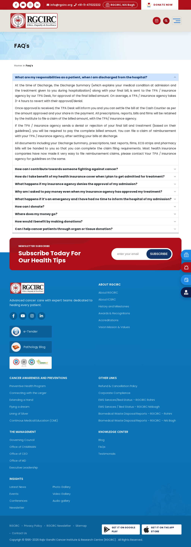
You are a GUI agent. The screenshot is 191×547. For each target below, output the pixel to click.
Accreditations (108, 320)
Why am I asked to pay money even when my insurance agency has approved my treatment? (88, 191)
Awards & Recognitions (114, 313)
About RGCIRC (108, 292)
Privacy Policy (33, 526)
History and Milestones (113, 306)
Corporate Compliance (114, 393)
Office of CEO (19, 454)
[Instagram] (32, 316)
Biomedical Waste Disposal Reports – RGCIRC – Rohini (135, 414)
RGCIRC (14, 526)
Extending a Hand (21, 400)
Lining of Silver (19, 414)
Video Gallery (62, 494)
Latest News (18, 487)
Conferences (18, 501)
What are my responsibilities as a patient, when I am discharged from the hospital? (81, 77)
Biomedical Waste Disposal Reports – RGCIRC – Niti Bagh (137, 420)
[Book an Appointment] (186, 280)
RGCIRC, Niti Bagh (120, 5)
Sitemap (81, 526)
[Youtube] (23, 316)
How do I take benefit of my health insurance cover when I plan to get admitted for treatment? (90, 176)
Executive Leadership (24, 467)
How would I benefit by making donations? (48, 221)
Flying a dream (19, 407)
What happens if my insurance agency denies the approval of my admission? (76, 184)
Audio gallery (61, 501)
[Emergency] (186, 255)
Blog (101, 440)
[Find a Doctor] (186, 292)
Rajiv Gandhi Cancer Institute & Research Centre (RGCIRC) (78, 540)
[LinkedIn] (41, 316)
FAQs (101, 447)
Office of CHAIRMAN (23, 447)
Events (14, 494)
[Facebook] (13, 316)
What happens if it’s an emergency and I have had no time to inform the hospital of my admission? (93, 199)
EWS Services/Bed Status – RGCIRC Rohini (126, 400)
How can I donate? (29, 206)
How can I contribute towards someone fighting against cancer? (66, 169)
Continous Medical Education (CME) (34, 420)
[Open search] (166, 21)
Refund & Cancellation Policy (117, 386)
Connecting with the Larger (28, 393)
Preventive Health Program (28, 386)
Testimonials (106, 454)
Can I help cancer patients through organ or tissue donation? (63, 229)
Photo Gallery (62, 487)
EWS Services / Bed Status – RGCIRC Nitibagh (129, 407)
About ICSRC (107, 299)
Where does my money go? (36, 214)
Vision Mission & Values (114, 327)
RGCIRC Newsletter (59, 526)
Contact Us (19, 533)
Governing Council (22, 440)
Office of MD (18, 461)
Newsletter (17, 508)
